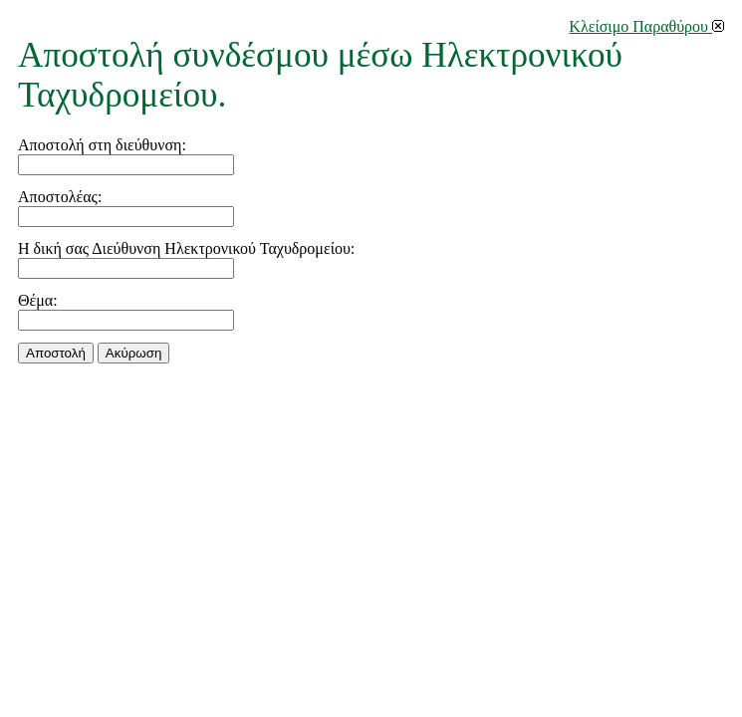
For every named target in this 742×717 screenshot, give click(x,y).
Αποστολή (56, 353)
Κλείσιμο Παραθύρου (646, 26)
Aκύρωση (133, 353)
